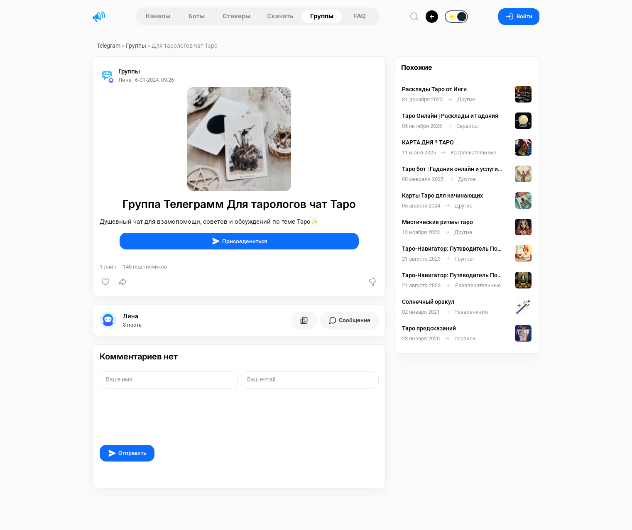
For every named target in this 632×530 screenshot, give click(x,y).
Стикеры (236, 16)
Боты (197, 16)
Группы (321, 16)
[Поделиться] (122, 281)
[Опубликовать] (432, 16)
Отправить (127, 453)
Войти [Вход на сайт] (518, 16)
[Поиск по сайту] (414, 16)
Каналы (158, 16)
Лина (130, 316)
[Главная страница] (99, 16)
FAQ (359, 16)
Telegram (108, 45)
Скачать (280, 16)
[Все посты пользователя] (304, 320)
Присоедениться (239, 241)
